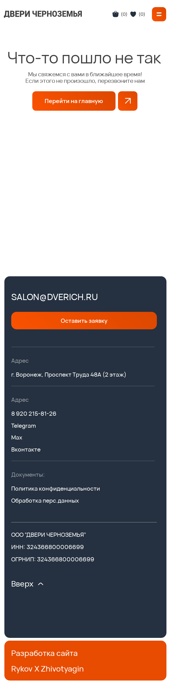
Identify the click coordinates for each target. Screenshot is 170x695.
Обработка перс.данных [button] (45, 500)
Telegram (23, 425)
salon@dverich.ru (54, 297)
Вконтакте (26, 449)
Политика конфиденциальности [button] (55, 488)
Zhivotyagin (62, 668)
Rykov (22, 668)
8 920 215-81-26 (33, 413)
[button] (159, 14)
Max (16, 437)
